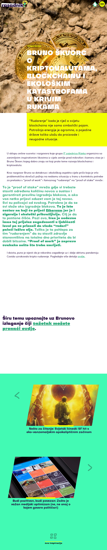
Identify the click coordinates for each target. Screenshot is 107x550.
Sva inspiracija (53, 543)
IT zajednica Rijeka (74, 153)
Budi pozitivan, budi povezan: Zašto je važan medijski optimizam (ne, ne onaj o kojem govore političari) (40, 504)
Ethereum (54, 210)
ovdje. (81, 256)
